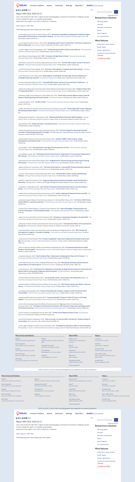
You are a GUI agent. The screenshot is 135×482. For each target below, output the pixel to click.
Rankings (69, 5)
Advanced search (113, 15)
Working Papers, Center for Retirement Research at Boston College (42, 241)
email (35, 21)
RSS (38, 21)
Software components (104, 27)
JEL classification (103, 36)
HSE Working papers (56, 132)
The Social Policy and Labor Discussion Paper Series (69, 36)
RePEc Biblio (101, 47)
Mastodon (45, 21)
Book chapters (102, 33)
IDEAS (40, 369)
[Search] (116, 12)
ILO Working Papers (64, 271)
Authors (49, 5)
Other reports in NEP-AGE (24, 26)
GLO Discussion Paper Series (48, 78)
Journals (100, 24)
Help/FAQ (79, 5)
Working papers (102, 21)
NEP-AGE (34, 17)
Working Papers (31, 182)
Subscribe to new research (106, 44)
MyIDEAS (95, 5)
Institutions (59, 5)
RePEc (47, 369)
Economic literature (37, 5)
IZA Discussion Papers (38, 45)
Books (99, 30)
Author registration (103, 50)
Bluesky (53, 21)
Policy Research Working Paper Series (62, 210)
